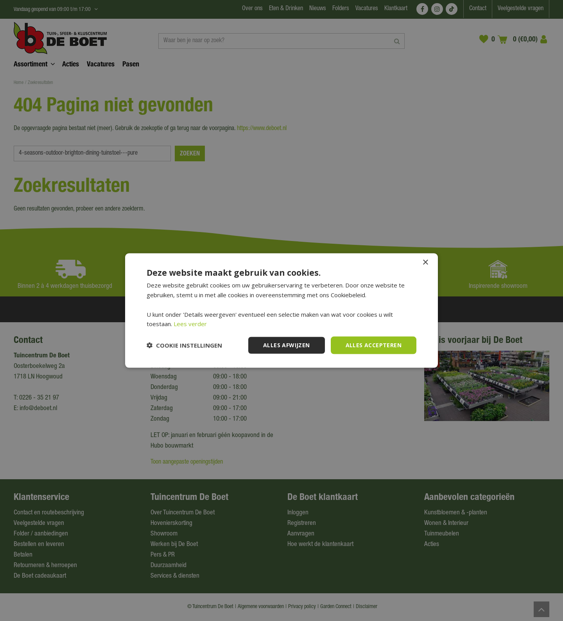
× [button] (425, 263)
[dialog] (281, 310)
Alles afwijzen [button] (286, 345)
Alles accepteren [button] (374, 345)
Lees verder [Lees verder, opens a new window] (190, 324)
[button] (184, 345)
